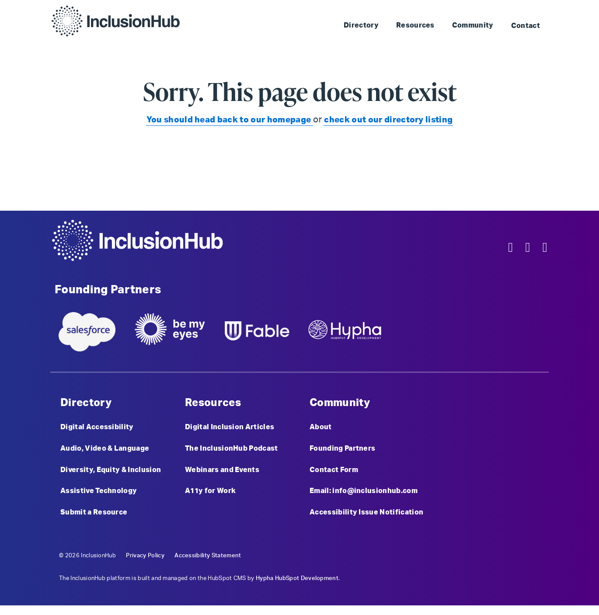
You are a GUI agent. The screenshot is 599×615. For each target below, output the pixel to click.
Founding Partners (342, 452)
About (321, 429)
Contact (525, 25)
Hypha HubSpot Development (297, 587)
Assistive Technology (98, 497)
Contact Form (334, 475)
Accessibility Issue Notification (366, 521)
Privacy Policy (145, 565)
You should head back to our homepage (226, 119)
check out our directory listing (392, 119)
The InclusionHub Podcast (231, 452)
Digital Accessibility (97, 429)
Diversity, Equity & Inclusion (110, 475)
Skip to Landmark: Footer (503, 9)
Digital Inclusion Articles (229, 429)
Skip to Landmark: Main (414, 9)
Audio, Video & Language (104, 452)
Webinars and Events (222, 475)
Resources (415, 25)
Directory (361, 25)
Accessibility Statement (207, 565)
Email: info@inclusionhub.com (364, 497)
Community (473, 25)
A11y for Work (210, 497)
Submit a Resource (93, 521)
